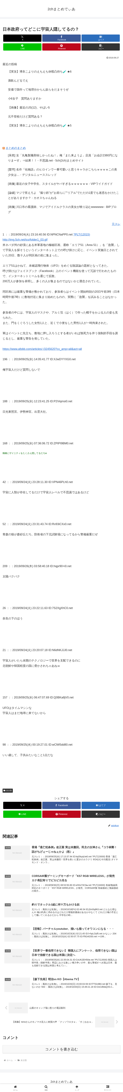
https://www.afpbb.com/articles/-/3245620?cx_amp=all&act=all (42, 349)
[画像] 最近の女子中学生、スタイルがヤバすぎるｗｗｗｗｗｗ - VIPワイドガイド (60, 183)
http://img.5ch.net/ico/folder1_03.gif (25, 239)
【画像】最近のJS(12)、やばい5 (29, 107)
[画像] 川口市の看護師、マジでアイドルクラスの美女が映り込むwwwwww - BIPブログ (62, 209)
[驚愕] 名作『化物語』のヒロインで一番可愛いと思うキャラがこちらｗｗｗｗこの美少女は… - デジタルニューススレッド (62, 172)
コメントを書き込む (61, 1050)
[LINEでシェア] (22, 47)
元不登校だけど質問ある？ (25, 116)
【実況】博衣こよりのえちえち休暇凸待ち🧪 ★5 (40, 125)
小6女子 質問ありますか (24, 98)
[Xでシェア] (22, 38)
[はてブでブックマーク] (101, 38)
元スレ (116, 224)
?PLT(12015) (81, 234)
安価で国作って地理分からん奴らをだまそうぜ (38, 89)
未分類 (8, 790)
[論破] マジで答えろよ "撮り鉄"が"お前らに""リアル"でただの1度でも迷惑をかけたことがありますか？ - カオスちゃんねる (63, 195)
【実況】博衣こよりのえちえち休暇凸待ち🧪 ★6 (40, 71)
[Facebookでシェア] (61, 38)
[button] (101, 47)
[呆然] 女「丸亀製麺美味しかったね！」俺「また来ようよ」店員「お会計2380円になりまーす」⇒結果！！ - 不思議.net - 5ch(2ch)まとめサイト (63, 158)
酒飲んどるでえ (18, 80)
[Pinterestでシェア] (61, 47)
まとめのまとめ (16, 148)
